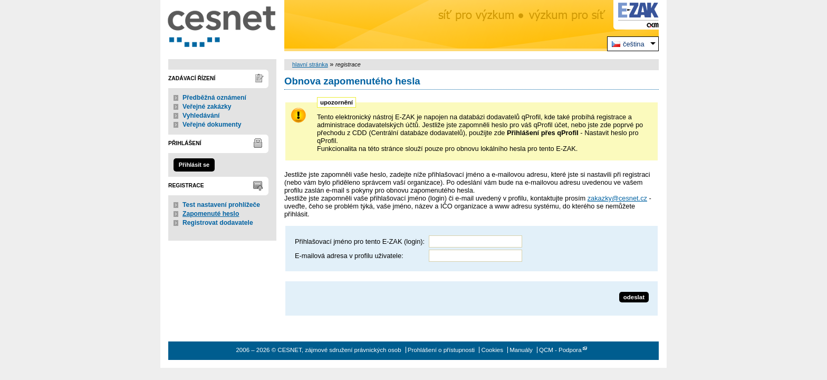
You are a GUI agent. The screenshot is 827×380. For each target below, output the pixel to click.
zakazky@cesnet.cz (617, 198)
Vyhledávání (201, 115)
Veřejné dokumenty (211, 124)
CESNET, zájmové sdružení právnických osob (222, 25)
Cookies (492, 350)
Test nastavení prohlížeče (221, 204)
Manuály (521, 350)
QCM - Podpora (560, 350)
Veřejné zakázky (207, 106)
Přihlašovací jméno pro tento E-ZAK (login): (360, 241)
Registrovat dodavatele (217, 222)
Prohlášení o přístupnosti (441, 350)
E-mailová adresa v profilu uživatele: (349, 256)
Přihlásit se (194, 165)
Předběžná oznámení (214, 97)
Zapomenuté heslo (210, 213)
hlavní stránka (310, 64)
